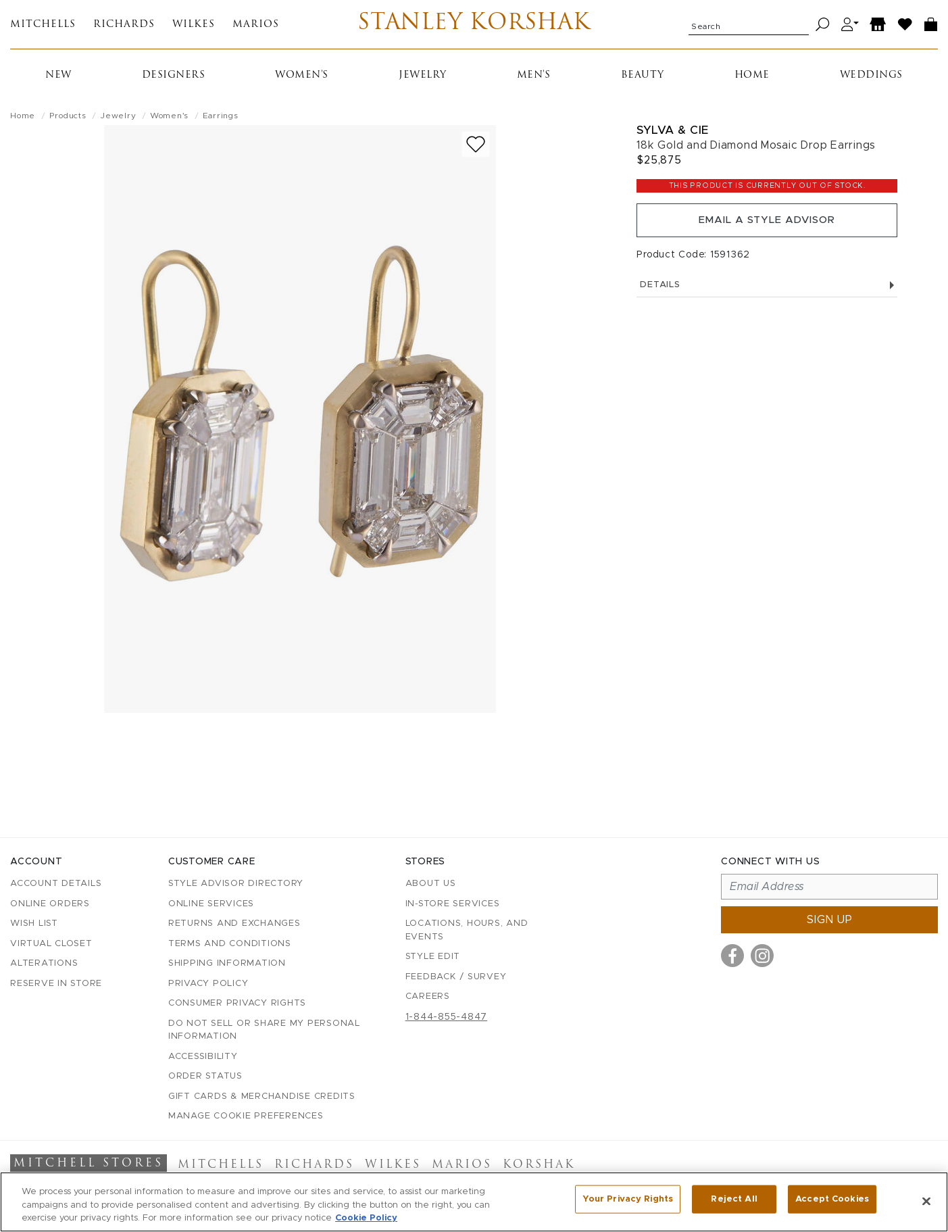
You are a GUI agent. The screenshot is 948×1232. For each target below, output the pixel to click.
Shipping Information (227, 964)
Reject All (734, 1200)
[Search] (823, 27)
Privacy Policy (208, 983)
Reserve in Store (56, 983)
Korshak (539, 1165)
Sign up (830, 920)
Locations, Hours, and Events (466, 931)
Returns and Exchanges (234, 924)
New (58, 81)
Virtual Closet (51, 943)
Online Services (211, 904)
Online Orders (50, 904)
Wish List (34, 924)
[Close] (926, 1201)
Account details (55, 884)
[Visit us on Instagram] (762, 956)
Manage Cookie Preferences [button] (246, 1116)
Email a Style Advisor (767, 228)
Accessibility (203, 1056)
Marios (255, 27)
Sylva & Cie (673, 135)
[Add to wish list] (475, 149)
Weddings (871, 81)
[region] (474, 1202)
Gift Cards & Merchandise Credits (261, 1096)
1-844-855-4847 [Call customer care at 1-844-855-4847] (446, 1017)
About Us (430, 884)
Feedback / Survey (456, 976)
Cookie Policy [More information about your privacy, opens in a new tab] (366, 1218)
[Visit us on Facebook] (732, 956)
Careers (427, 997)
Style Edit (433, 957)
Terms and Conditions (229, 943)
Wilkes (193, 27)
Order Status (205, 1077)
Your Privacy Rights (627, 1200)
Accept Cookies (832, 1200)
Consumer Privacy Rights (237, 1004)
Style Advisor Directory (235, 884)
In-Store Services (452, 904)
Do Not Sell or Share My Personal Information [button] (264, 1030)
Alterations (44, 964)
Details (767, 295)
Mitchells (43, 27)
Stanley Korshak (474, 27)
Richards (124, 27)
